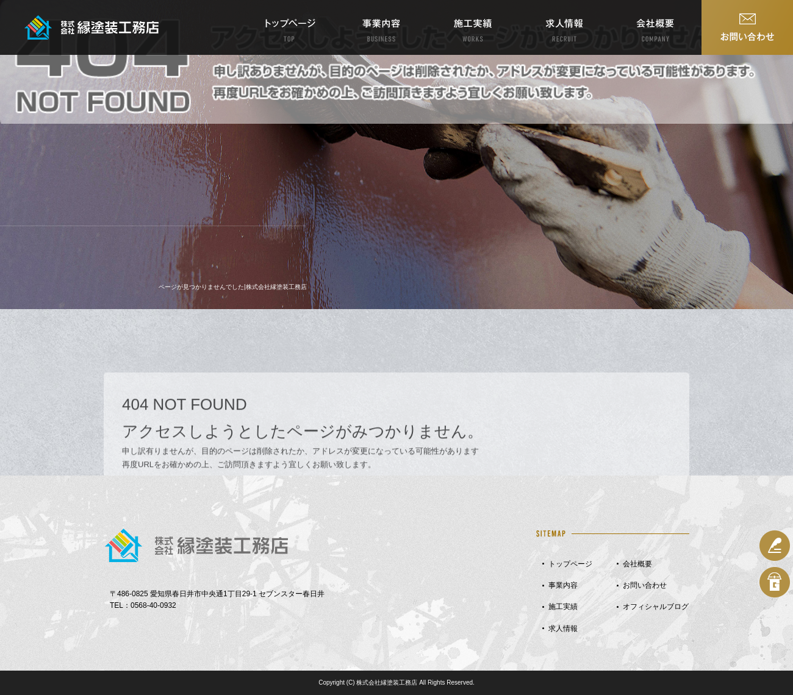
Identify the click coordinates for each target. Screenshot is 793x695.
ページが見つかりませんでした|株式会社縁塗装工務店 (233, 286)
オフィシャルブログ (656, 606)
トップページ (290, 27)
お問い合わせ (747, 27)
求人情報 (564, 27)
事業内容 (381, 27)
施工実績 (472, 27)
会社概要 (656, 27)
